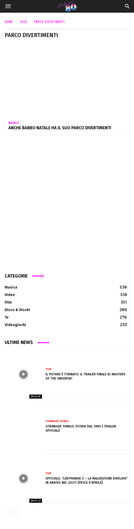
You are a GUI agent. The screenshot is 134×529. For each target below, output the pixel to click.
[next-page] (15, 512)
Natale (13, 123)
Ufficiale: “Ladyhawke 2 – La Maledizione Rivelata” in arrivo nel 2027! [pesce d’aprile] (87, 480)
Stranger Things (57, 421)
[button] (7, 6)
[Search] (127, 6)
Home (9, 21)
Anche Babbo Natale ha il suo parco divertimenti (59, 127)
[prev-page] (8, 512)
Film (48, 369)
